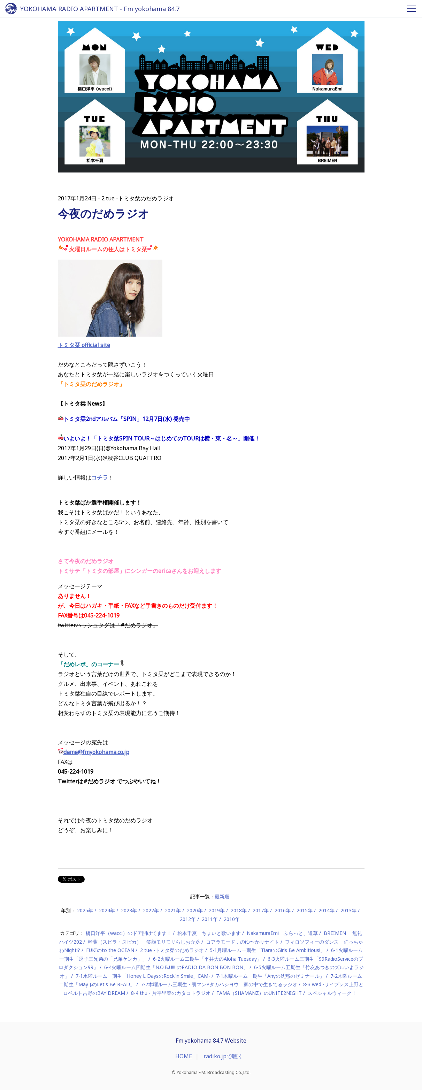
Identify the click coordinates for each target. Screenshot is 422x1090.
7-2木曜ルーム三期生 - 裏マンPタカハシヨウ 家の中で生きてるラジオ (219, 984)
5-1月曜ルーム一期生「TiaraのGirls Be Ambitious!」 (267, 950)
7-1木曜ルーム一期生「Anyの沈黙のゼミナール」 (270, 976)
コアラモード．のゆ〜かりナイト (242, 941)
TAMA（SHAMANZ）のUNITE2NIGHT (259, 993)
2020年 (195, 910)
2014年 (327, 910)
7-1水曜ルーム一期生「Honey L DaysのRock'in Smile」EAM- (143, 976)
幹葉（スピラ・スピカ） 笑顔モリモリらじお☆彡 (144, 941)
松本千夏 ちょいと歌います (209, 933)
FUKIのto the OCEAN (110, 950)
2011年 (210, 919)
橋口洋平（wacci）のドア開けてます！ (128, 933)
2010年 (232, 919)
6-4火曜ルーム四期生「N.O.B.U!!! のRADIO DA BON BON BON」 (176, 967)
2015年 (305, 910)
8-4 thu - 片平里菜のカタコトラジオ (170, 993)
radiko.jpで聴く (223, 1056)
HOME (183, 1056)
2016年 (283, 910)
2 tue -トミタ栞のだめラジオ (172, 950)
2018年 (239, 910)
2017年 (261, 910)
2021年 (173, 910)
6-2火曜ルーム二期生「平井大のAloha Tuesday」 (207, 958)
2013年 (348, 910)
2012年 (188, 919)
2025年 (85, 910)
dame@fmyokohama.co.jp (96, 752)
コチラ (99, 477)
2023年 (129, 910)
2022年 (151, 910)
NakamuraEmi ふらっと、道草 (282, 933)
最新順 (222, 896)
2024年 (107, 910)
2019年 (217, 910)
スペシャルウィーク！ (332, 993)
